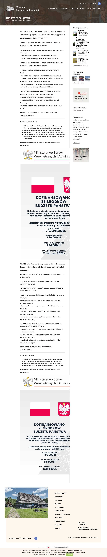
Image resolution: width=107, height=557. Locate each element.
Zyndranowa (91, 8)
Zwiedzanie (74, 8)
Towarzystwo (60, 521)
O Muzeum (64, 8)
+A (80, 4)
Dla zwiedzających (26, 20)
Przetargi (58, 518)
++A (84, 4)
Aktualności (60, 511)
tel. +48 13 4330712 (83, 527)
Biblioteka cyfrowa (62, 514)
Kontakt (58, 528)
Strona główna (53, 8)
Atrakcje (58, 524)
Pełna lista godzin (78, 110)
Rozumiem (69, 554)
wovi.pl (96, 537)
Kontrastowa (92, 4)
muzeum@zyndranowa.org (90, 529)
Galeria (82, 8)
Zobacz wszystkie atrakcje (80, 65)
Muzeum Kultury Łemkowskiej (13, 20)
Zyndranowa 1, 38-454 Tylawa (20, 538)
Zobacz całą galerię (78, 83)
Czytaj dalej (76, 142)
